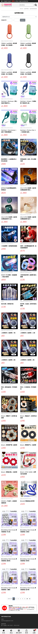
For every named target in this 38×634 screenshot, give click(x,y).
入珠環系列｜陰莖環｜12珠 (27, 333)
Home (21, 8)
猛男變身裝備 (33, 8)
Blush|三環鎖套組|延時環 (27, 501)
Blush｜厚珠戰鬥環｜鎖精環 (9, 445)
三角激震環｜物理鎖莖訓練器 (9, 246)
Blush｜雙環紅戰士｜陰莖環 (9, 472)
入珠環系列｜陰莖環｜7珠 (8, 333)
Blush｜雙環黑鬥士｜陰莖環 (28, 445)
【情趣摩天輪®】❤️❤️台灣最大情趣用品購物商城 (15, 1)
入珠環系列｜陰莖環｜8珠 (8, 360)
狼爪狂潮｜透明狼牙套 (7, 304)
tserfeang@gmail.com (7, 620)
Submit (23, 20)
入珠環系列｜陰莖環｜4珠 (27, 360)
